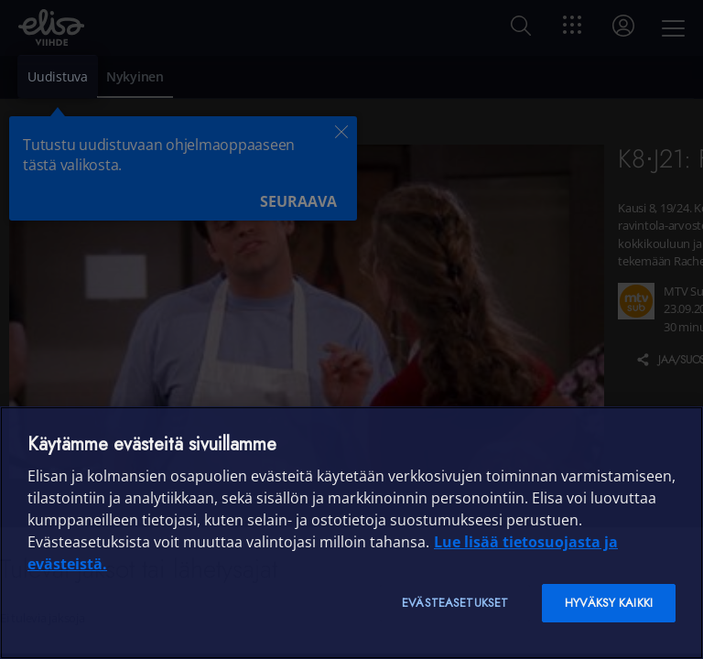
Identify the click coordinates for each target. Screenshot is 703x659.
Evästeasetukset (455, 602)
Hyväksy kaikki (609, 602)
